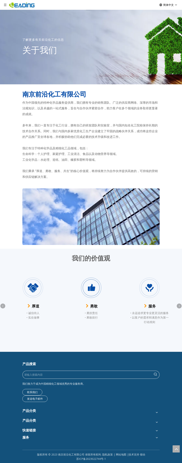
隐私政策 (107, 454)
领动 (142, 454)
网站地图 (121, 454)
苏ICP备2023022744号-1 (91, 459)
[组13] (91, 216)
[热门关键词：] (155, 374)
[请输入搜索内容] (87, 374)
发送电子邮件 (35, 398)
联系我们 (32, 392)
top (176, 448)
